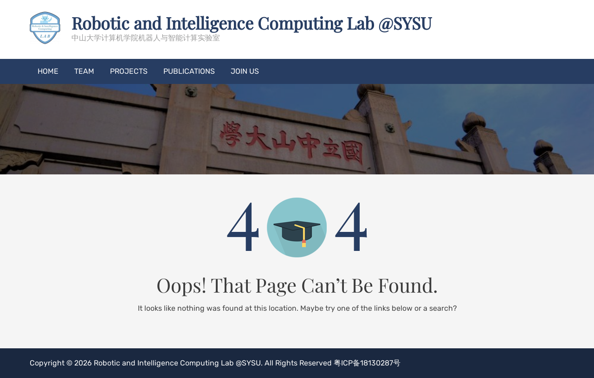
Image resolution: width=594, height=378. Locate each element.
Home (48, 71)
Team (84, 71)
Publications (189, 71)
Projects (129, 71)
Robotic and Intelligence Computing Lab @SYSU (251, 23)
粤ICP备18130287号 (367, 363)
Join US (245, 71)
